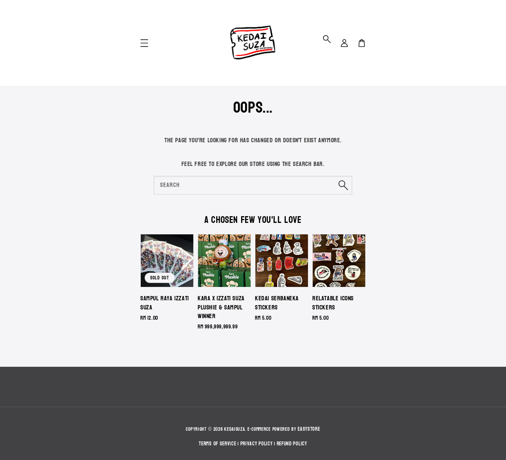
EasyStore (309, 429)
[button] (327, 39)
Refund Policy (292, 444)
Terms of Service (217, 444)
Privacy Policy (256, 444)
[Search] (343, 185)
